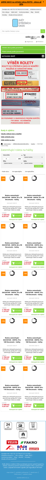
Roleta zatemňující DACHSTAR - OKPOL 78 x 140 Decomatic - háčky (12, 340)
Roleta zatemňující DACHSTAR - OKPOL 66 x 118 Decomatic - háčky (34, 245)
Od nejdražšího (29, 171)
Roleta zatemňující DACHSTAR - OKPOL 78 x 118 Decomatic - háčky (34, 292)
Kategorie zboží (23, 56)
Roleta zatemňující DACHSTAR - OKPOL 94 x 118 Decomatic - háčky (12, 387)
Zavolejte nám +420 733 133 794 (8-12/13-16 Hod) (15, 9)
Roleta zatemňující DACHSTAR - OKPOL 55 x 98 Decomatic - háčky (34, 197)
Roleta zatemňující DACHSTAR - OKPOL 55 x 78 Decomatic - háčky (12, 197)
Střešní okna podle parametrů (12, 48)
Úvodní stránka (7, 144)
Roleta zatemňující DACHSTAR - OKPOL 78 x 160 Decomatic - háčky (34, 340)
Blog (32, 12)
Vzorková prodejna (24, 12)
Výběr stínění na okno (8, 140)
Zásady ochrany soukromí (15, 15)
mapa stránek (10, 472)
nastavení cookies (27, 474)
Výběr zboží (14, 12)
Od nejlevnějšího (17, 171)
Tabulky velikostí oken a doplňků (11, 134)
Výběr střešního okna (7, 137)
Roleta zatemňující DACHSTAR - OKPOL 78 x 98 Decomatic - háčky (12, 292)
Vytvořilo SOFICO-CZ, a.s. (23, 477)
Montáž (37, 12)
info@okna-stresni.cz (35, 9)
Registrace (29, 41)
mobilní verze (17, 474)
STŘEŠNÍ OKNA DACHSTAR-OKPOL (21, 144)
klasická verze (34, 472)
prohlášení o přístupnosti (22, 472)
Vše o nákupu (5, 12)
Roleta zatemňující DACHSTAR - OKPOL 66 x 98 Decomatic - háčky (12, 245)
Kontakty (4, 15)
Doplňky (33, 144)
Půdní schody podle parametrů (13, 52)
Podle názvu (5, 171)
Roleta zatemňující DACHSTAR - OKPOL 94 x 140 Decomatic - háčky (34, 387)
